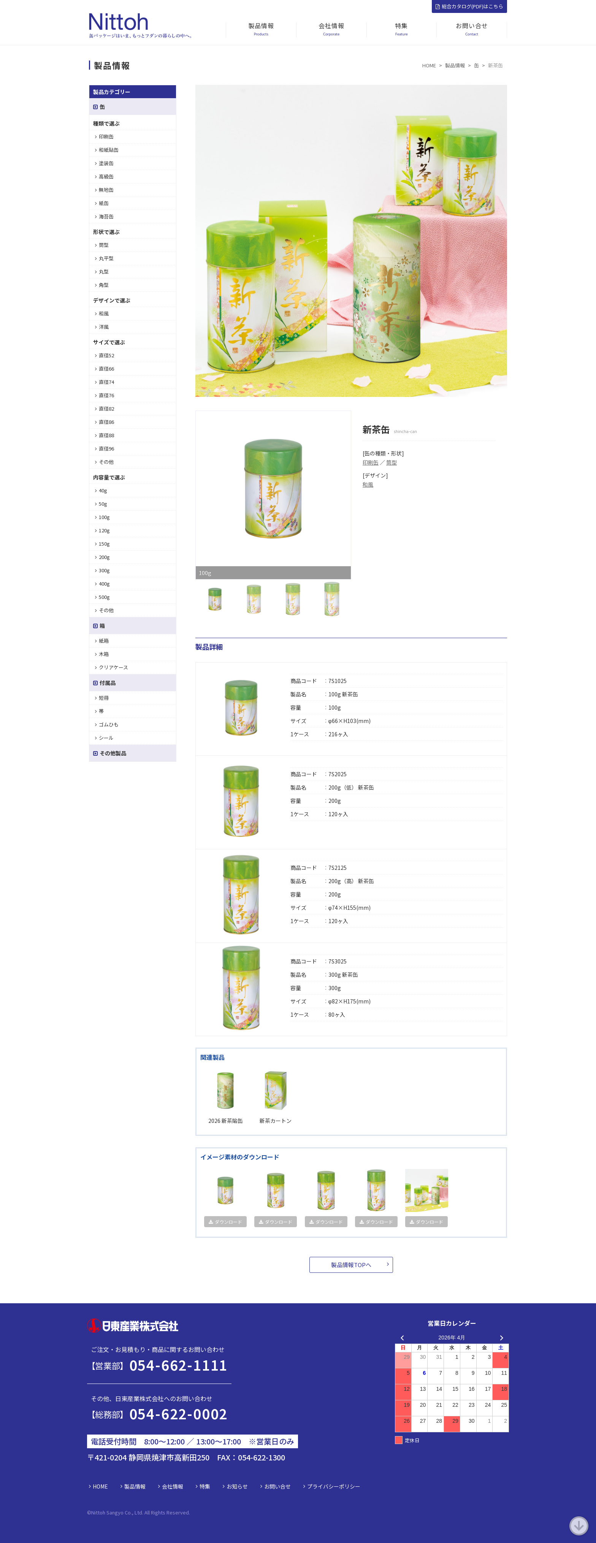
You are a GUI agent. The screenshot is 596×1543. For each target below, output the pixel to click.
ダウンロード (225, 1221)
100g (102, 517)
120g (102, 530)
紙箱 (102, 640)
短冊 (102, 697)
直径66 (104, 368)
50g (101, 503)
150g (102, 543)
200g (102, 557)
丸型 (102, 271)
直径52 (104, 355)
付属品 (104, 682)
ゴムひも (107, 724)
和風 (368, 484)
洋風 (102, 326)
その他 (104, 461)
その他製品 (109, 753)
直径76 (104, 395)
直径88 (104, 435)
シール (104, 737)
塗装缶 (104, 163)
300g (102, 570)
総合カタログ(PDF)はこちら (469, 6)
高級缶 (104, 176)
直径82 (104, 408)
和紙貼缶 (107, 149)
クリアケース (111, 667)
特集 (205, 1486)
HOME (100, 1486)
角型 (102, 284)
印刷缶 (371, 462)
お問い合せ (277, 1486)
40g (101, 490)
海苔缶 (104, 216)
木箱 (102, 654)
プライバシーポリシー (333, 1486)
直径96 (104, 448)
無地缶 (104, 189)
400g (102, 583)
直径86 (104, 421)
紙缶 (102, 203)
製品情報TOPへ (351, 1265)
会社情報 (172, 1486)
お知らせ (237, 1486)
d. (188, 1512)
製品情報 (135, 1486)
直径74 (104, 381)
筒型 (391, 462)
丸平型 (104, 258)
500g (102, 596)
